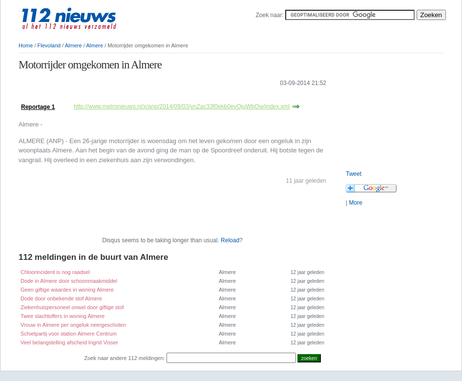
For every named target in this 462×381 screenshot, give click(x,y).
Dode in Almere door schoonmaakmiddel (69, 281)
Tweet (353, 173)
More (355, 202)
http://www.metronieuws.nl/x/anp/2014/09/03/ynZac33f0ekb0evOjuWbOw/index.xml (182, 106)
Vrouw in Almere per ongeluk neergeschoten (73, 325)
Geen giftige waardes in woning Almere (67, 290)
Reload (230, 240)
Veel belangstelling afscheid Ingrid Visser (69, 342)
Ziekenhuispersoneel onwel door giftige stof (72, 307)
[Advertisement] (394, 107)
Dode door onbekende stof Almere (61, 298)
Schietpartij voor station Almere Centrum (69, 334)
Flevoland (49, 45)
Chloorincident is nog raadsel (55, 272)
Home (26, 45)
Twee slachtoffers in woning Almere (63, 316)
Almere (73, 45)
